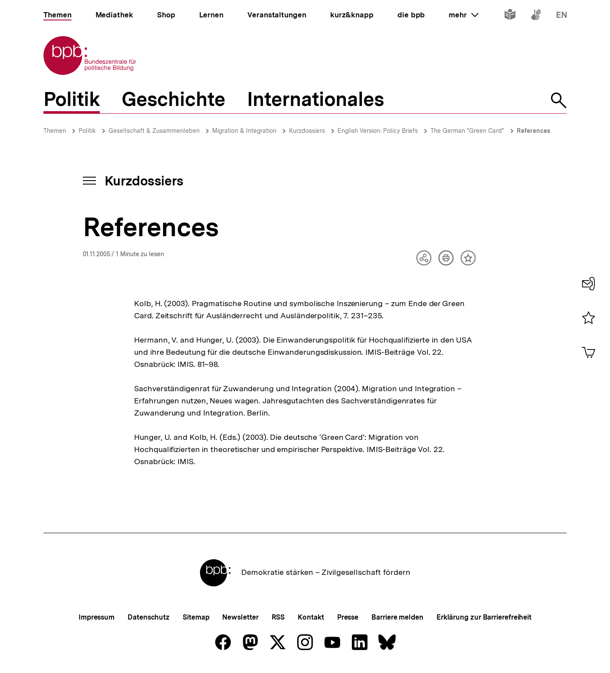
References (533, 130)
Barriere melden (397, 617)
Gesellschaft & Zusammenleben (154, 130)
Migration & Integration (244, 130)
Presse (347, 617)
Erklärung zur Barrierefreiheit (483, 617)
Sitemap (196, 617)
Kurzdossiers (307, 130)
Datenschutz (149, 617)
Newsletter (240, 617)
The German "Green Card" (467, 130)
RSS (278, 617)
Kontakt (311, 617)
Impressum (97, 617)
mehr (463, 14)
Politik (87, 130)
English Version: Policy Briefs (378, 130)
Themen (54, 130)
